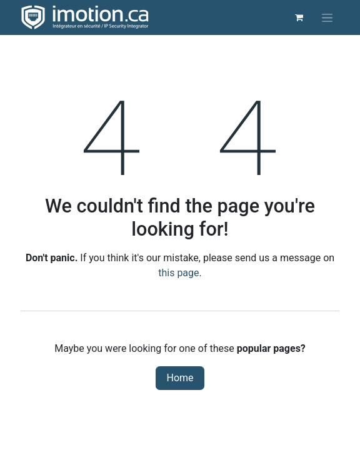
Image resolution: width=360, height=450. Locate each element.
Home (179, 378)
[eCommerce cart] (299, 17)
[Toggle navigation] (327, 17)
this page (178, 273)
